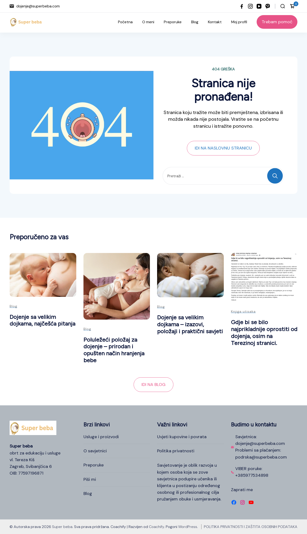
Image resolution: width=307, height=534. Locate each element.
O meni (148, 21)
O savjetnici (95, 451)
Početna (125, 21)
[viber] (267, 6)
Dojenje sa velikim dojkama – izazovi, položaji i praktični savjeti (190, 324)
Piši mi (89, 479)
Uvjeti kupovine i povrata (182, 437)
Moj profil (239, 21)
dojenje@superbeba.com (38, 6)
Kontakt (215, 21)
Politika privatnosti (175, 451)
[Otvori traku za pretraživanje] (282, 6)
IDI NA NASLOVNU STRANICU (223, 148)
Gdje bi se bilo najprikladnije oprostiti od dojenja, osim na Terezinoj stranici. (264, 332)
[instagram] (250, 6)
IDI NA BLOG (153, 384)
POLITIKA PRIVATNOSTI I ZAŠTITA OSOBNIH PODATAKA (250, 526)
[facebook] (241, 6)
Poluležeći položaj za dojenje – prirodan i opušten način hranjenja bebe (113, 350)
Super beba (62, 526)
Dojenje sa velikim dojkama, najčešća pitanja (42, 320)
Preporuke (173, 21)
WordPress (187, 526)
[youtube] (259, 6)
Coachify (156, 526)
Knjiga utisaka (243, 311)
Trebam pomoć (277, 22)
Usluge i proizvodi (101, 437)
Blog (194, 21)
